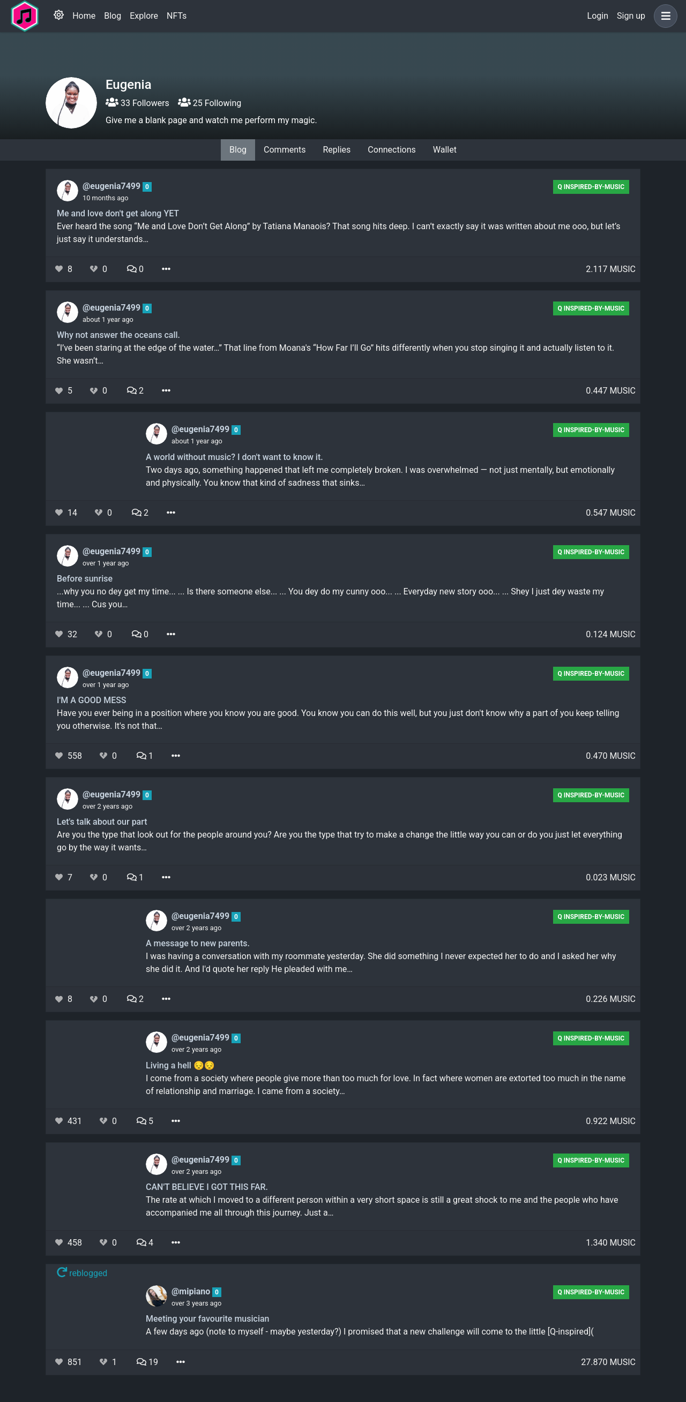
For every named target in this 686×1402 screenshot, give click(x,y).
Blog (112, 16)
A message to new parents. (198, 943)
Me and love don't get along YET (118, 213)
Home (83, 16)
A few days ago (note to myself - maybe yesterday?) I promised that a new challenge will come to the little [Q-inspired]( (370, 1331)
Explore (144, 16)
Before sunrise (85, 579)
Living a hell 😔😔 (180, 1065)
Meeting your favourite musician (208, 1319)
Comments (284, 150)
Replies (337, 150)
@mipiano (192, 1291)
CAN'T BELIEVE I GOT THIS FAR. (207, 1187)
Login (597, 16)
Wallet (445, 150)
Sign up (631, 16)
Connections (391, 150)
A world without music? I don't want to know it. (234, 457)
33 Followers (137, 103)
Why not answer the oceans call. (118, 335)
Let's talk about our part (102, 822)
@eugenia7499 (113, 186)
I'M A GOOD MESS (91, 700)
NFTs (177, 16)
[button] (663, 16)
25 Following (209, 103)
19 (147, 1362)
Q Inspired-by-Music (590, 187)
